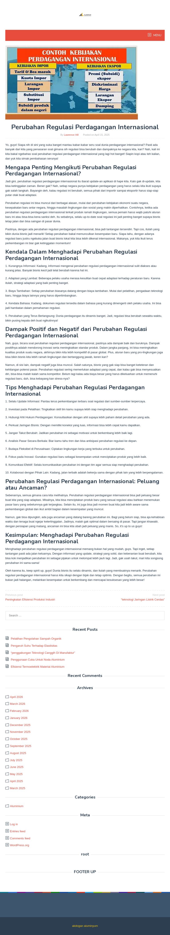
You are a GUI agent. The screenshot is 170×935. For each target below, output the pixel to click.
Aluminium (16, 806)
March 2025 (17, 788)
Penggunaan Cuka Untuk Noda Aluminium (38, 659)
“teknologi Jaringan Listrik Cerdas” (126, 597)
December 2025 (20, 725)
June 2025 (16, 767)
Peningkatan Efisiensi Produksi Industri (43, 597)
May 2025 (16, 774)
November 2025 (20, 732)
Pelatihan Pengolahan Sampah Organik (36, 638)
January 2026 (18, 718)
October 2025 (18, 739)
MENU (157, 35)
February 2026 (19, 711)
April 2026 (16, 697)
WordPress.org (19, 845)
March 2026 (17, 703)
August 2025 (18, 753)
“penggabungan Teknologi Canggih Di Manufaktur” (43, 652)
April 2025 (16, 781)
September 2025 (20, 746)
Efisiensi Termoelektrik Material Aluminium (38, 666)
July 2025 (16, 760)
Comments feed (20, 838)
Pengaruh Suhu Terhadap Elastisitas (34, 645)
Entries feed (17, 831)
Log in (14, 824)
